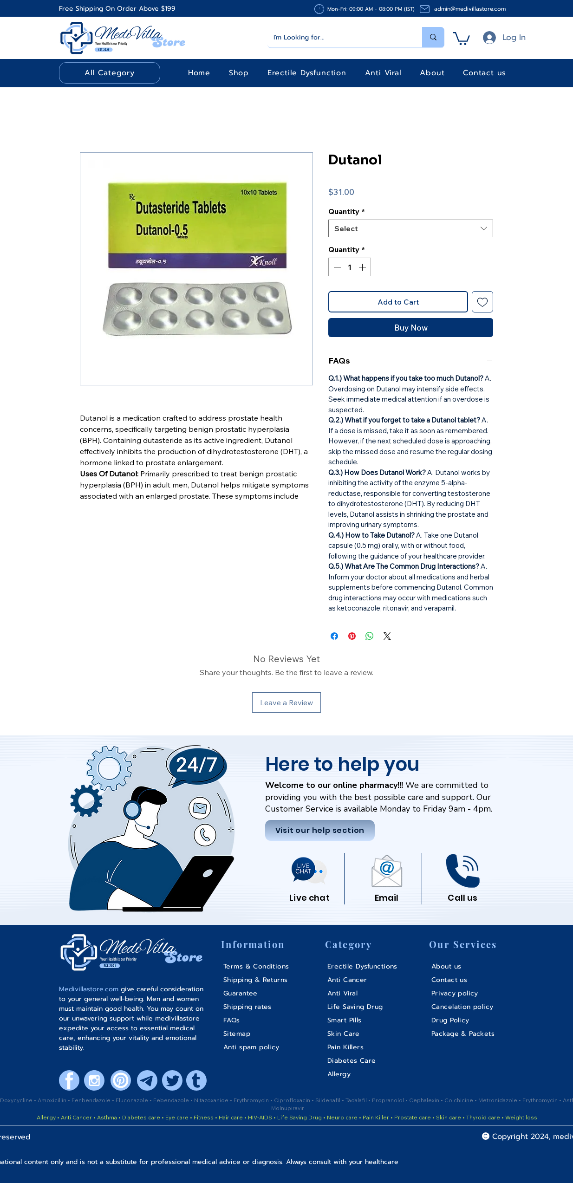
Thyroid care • (485, 1117)
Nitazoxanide (212, 1100)
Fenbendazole (92, 1100)
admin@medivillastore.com (470, 9)
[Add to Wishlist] (482, 301)
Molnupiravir (287, 1108)
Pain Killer (375, 1117)
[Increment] (363, 267)
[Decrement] (336, 267)
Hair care (231, 1117)
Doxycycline (16, 1100)
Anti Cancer (77, 1117)
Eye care (176, 1117)
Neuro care (342, 1117)
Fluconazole (133, 1100)
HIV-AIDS (260, 1117)
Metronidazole (498, 1100)
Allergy (46, 1117)
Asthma (107, 1117)
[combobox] (410, 228)
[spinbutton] (350, 267)
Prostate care (413, 1117)
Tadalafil (356, 1100)
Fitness (204, 1117)
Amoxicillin (53, 1100)
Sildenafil (328, 1100)
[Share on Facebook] (334, 636)
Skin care (449, 1117)
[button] (461, 38)
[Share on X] (387, 636)
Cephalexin (425, 1100)
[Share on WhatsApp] (369, 636)
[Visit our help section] (320, 830)
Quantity (346, 211)
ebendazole (173, 1100)
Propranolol (388, 1100)
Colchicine (459, 1100)
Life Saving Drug (299, 1117)
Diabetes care (140, 1117)
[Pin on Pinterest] (352, 636)
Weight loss (521, 1117)
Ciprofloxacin (293, 1100)
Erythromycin (252, 1100)
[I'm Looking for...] (338, 37)
